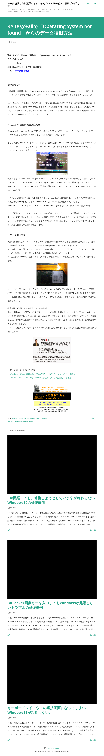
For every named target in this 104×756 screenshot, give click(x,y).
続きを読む (93, 530)
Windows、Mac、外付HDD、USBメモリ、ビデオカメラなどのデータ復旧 (42, 374)
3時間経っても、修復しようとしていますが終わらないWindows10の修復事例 (51, 500)
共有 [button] (93, 418)
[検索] (88, 3)
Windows (43, 418)
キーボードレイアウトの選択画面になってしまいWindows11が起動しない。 (46, 710)
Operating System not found (23, 418)
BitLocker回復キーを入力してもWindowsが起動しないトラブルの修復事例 (50, 605)
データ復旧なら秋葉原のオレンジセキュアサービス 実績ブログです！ (43, 4)
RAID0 (37, 418)
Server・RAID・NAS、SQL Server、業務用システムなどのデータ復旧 (41, 378)
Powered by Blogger (52, 748)
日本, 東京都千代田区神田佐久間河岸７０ (23, 421)
